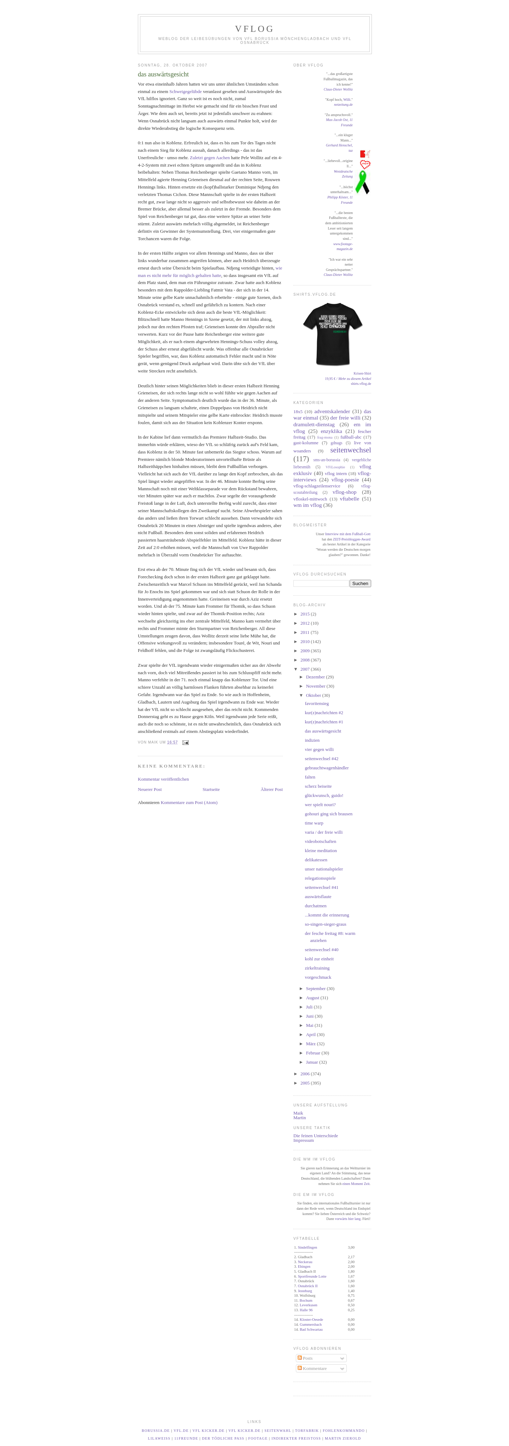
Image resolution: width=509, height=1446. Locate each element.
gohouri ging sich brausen (328, 813)
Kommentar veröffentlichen (163, 779)
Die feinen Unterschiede (315, 1135)
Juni (310, 1016)
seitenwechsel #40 (321, 949)
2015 (305, 614)
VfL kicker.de (209, 1431)
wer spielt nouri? (320, 804)
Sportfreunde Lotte (312, 1276)
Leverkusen (308, 1305)
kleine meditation (321, 850)
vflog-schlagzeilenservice (316, 485)
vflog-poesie (345, 479)
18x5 (298, 411)
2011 (305, 632)
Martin (299, 1117)
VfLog (255, 29)
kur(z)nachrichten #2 (324, 712)
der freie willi (345, 418)
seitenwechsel (350, 450)
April (311, 1034)
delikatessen (316, 859)
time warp (314, 823)
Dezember (316, 676)
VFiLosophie (335, 467)
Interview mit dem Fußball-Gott (347, 534)
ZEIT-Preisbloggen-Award (351, 539)
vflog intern (336, 473)
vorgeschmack (318, 977)
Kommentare (312, 1368)
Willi (346, 100)
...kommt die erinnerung (327, 915)
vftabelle (349, 499)
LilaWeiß (159, 1438)
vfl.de (181, 1431)
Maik (298, 1113)
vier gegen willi (319, 749)
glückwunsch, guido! (324, 795)
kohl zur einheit (319, 958)
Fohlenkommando (344, 1431)
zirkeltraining (317, 968)
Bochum (306, 1300)
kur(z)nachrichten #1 (324, 721)
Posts (305, 1358)
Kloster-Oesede (311, 1319)
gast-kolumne (305, 442)
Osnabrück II (308, 1286)
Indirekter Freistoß (296, 1438)
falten (310, 777)
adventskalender (332, 411)
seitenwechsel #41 (321, 887)
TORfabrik (307, 1431)
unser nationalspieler (324, 869)
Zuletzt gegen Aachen (210, 157)
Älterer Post (272, 789)
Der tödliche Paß (223, 1438)
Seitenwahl (277, 1431)
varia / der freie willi (324, 832)
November (316, 686)
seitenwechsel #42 (321, 758)
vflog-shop (345, 492)
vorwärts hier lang (348, 1219)
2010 (305, 641)
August (313, 997)
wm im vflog (307, 505)
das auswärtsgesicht (163, 74)
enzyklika (331, 431)
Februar (314, 1052)
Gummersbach (311, 1324)
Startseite (211, 789)
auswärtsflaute (318, 896)
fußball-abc (350, 437)
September (316, 988)
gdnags (337, 443)
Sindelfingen (307, 1247)
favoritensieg (317, 703)
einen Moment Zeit (356, 1184)
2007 (305, 669)
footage (258, 1438)
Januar (312, 1062)
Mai (310, 1025)
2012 (305, 623)
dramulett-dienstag (314, 424)
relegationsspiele (320, 878)
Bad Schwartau (311, 1329)
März (311, 1043)
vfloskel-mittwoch (310, 499)
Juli (310, 1007)
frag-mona (324, 437)
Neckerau (305, 1262)
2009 (305, 650)
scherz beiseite (318, 786)
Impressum (303, 1140)
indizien (312, 740)
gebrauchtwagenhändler (327, 767)
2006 (305, 1073)
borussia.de (156, 1431)
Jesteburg (305, 1291)
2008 (305, 660)
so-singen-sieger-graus (325, 924)
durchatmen (315, 905)
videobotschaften (320, 841)
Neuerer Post (150, 789)
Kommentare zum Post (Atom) (189, 802)
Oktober (314, 695)
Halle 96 (306, 1310)
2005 (305, 1083)
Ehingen (304, 1266)
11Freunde (186, 1438)
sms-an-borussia (326, 460)
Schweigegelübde (185, 91)
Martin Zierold (343, 1438)
